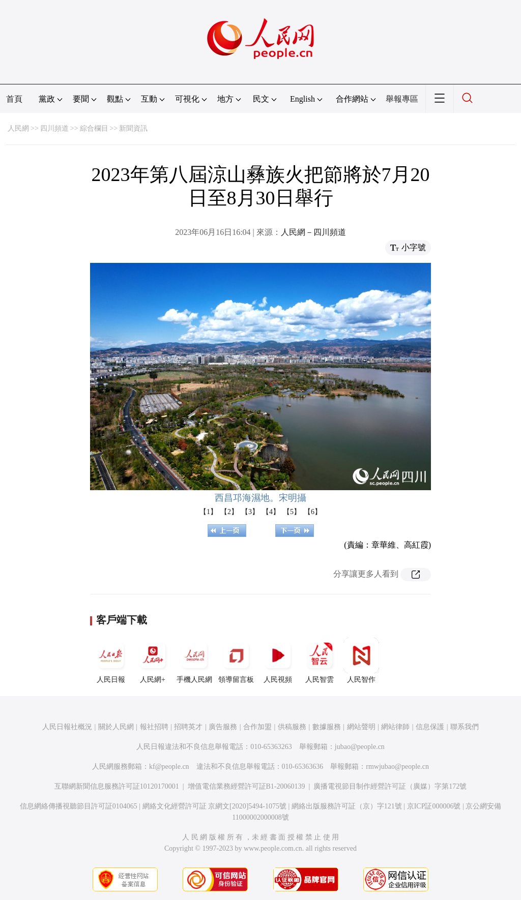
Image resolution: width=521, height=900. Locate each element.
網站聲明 (361, 727)
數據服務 (326, 727)
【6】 (313, 512)
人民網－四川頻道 (313, 232)
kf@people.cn (169, 766)
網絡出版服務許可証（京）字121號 (347, 806)
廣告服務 (223, 727)
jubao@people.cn (360, 747)
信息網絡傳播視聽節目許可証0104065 (78, 806)
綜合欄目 (94, 128)
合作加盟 (257, 727)
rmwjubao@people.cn (397, 766)
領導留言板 (236, 660)
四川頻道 (54, 128)
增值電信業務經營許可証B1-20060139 (246, 786)
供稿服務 (292, 727)
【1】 (208, 512)
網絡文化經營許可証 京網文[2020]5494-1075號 (214, 806)
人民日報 (111, 660)
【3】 (250, 512)
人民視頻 (278, 660)
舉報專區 (402, 99)
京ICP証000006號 (434, 806)
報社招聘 (154, 727)
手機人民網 (194, 660)
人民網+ (152, 660)
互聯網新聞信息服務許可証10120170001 (116, 786)
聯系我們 (464, 727)
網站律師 (395, 727)
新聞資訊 (133, 128)
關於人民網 (116, 727)
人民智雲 (319, 660)
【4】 (271, 512)
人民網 (18, 128)
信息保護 (430, 727)
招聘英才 (188, 727)
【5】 (292, 512)
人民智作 (361, 660)
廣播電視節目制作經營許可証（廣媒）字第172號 (390, 786)
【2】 (229, 512)
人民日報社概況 (67, 727)
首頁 (14, 99)
